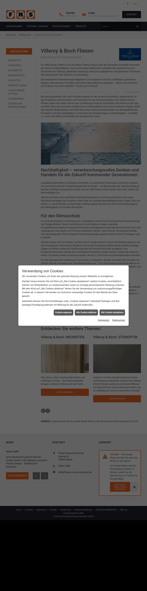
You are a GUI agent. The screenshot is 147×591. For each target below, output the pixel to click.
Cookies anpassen (63, 310)
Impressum (103, 318)
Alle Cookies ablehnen (86, 310)
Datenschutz (118, 318)
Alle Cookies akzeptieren (112, 310)
